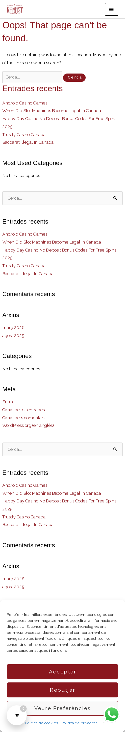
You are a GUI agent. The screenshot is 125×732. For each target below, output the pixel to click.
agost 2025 (13, 335)
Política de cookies (41, 723)
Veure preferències (62, 708)
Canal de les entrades (23, 409)
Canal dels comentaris (24, 417)
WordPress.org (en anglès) (28, 425)
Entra (7, 401)
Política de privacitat (79, 723)
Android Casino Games (24, 102)
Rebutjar (62, 690)
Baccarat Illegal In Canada (28, 142)
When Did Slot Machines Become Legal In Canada (51, 110)
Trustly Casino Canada (24, 134)
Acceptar (62, 672)
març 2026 (13, 327)
